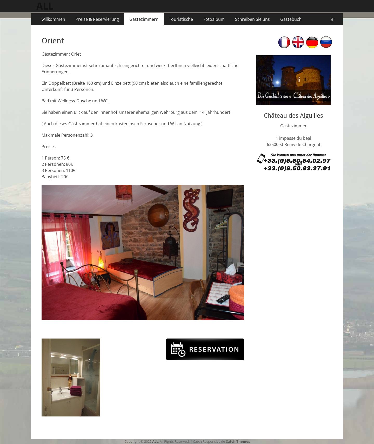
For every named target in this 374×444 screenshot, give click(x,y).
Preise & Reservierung (97, 19)
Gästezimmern (143, 19)
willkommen (53, 19)
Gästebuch (291, 19)
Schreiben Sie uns (252, 19)
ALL (44, 6)
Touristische (181, 19)
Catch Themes (238, 441)
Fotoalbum (214, 19)
